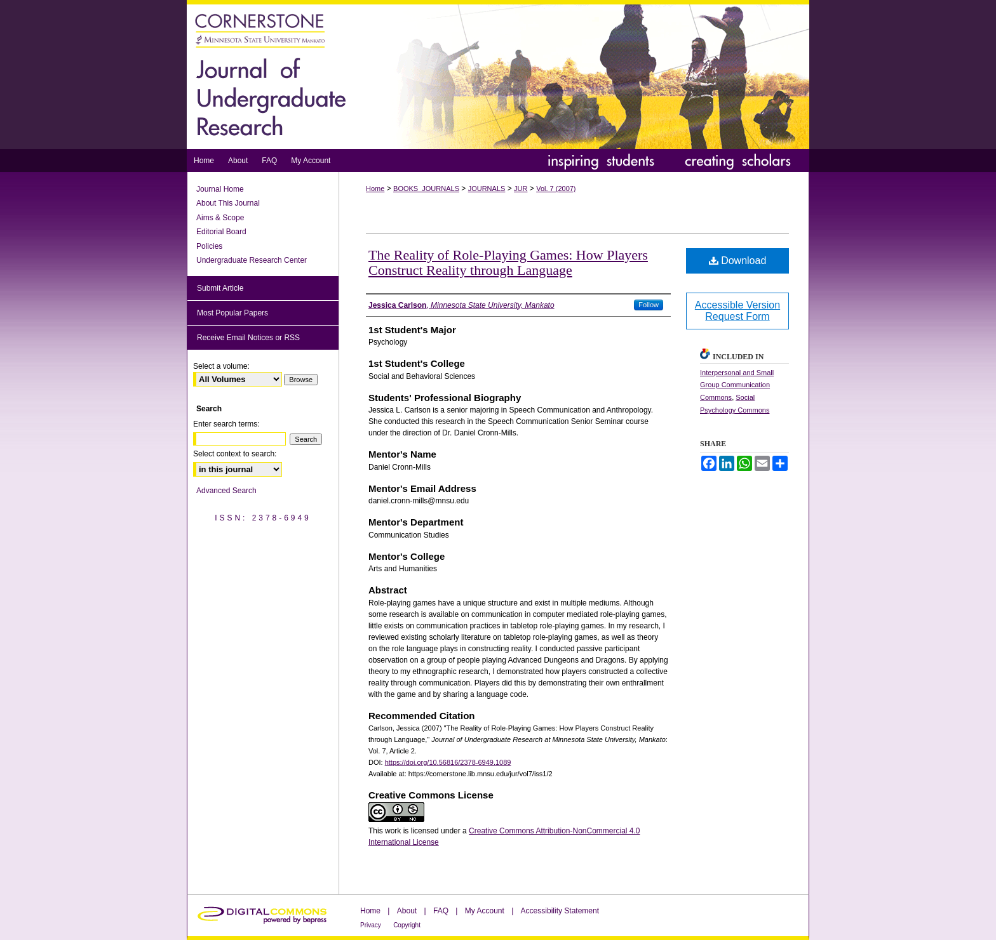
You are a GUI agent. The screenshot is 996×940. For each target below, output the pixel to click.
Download (738, 260)
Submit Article (220, 288)
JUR (520, 188)
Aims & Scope (220, 217)
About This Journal (228, 203)
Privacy (370, 925)
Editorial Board (221, 231)
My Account (484, 910)
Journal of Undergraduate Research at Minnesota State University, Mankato (498, 74)
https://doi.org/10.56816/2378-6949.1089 (448, 762)
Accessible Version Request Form (737, 311)
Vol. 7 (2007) (555, 188)
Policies (209, 246)
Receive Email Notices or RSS (248, 337)
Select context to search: (234, 453)
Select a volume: (221, 366)
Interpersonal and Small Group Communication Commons (737, 385)
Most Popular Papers (232, 312)
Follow (648, 304)
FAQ (440, 910)
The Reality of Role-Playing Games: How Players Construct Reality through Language (508, 262)
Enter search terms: (226, 424)
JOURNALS (487, 188)
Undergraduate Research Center (251, 260)
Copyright (407, 925)
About (407, 910)
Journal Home (220, 189)
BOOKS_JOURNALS (426, 188)
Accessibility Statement (560, 910)
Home (375, 188)
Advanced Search (226, 490)
